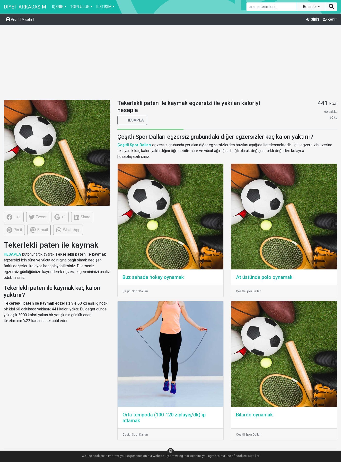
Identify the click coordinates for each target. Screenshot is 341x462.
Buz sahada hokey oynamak (153, 277)
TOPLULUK (79, 6)
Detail (253, 456)
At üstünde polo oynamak (264, 277)
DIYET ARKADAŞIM (25, 7)
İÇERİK (57, 6)
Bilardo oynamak (254, 415)
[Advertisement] (170, 63)
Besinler (310, 6)
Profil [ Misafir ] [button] (20, 19)
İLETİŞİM (104, 6)
